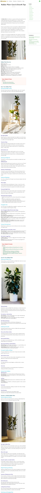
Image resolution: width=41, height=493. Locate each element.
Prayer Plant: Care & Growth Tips (8, 82)
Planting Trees (15, 1)
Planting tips (31, 16)
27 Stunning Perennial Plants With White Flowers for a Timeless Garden (13, 250)
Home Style (31, 9)
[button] (39, 1)
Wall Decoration (31, 18)
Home (7, 1)
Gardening (10, 1)
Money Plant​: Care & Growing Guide (9, 83)
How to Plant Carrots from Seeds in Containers (33, 40)
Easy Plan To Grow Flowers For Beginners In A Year (11, 252)
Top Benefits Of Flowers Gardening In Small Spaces (11, 251)
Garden (23, 1)
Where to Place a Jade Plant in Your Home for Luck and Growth (34, 42)
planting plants (31, 19)
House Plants (31, 11)
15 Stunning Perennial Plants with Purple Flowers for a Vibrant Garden (13, 248)
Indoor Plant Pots (31, 12)
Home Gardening (32, 8)
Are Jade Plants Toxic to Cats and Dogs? (34, 41)
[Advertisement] (13, 12)
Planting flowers (31, 15)
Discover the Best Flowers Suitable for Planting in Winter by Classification (12, 254)
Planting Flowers (19, 1)
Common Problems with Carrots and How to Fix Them (34, 37)
